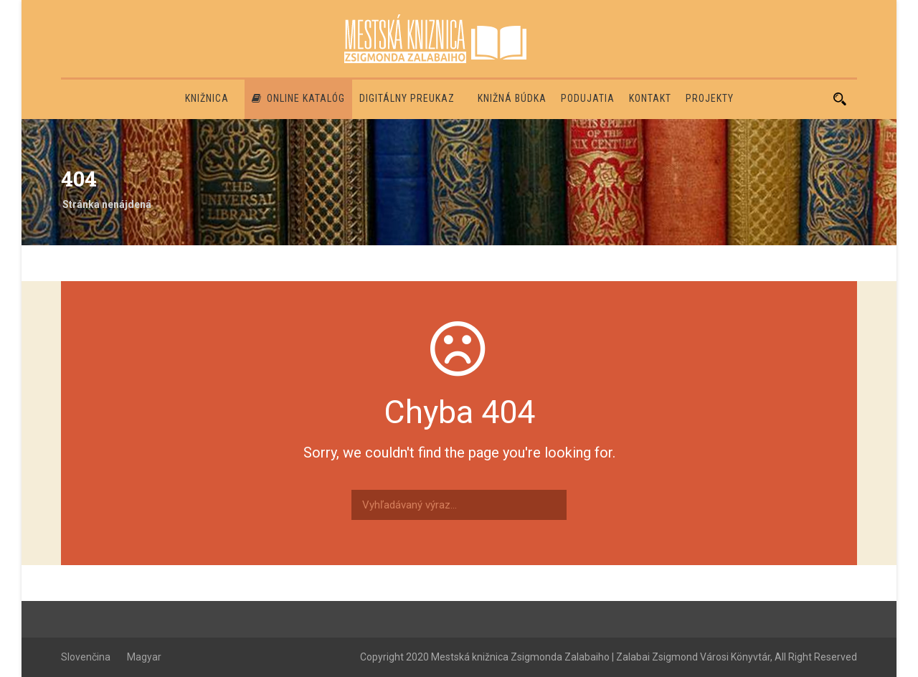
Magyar (144, 657)
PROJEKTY (710, 98)
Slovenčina (85, 657)
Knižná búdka (512, 98)
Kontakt (650, 98)
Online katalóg (298, 98)
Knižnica (207, 98)
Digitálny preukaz (407, 98)
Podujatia (588, 98)
